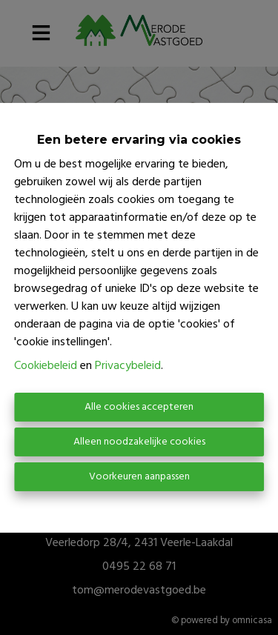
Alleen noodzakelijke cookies (139, 442)
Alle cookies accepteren (139, 407)
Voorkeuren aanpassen (139, 476)
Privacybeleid (128, 366)
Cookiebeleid (45, 366)
